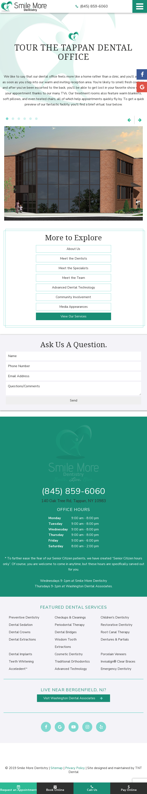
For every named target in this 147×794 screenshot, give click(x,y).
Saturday (55, 546)
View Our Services (73, 316)
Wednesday (58, 529)
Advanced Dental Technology (73, 287)
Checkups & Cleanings (70, 617)
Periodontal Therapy (70, 625)
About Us (73, 249)
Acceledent (18, 669)
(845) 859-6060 (91, 6)
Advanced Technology (71, 669)
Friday (53, 540)
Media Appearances (73, 307)
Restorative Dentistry (116, 625)
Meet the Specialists (73, 268)
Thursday (55, 535)
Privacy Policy (75, 768)
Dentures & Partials (115, 639)
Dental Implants (20, 654)
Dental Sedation (21, 625)
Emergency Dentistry (116, 669)
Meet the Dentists (73, 258)
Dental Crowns (19, 632)
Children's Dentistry (115, 617)
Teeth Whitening (21, 661)
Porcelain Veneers (113, 654)
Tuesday (55, 523)
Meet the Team (73, 278)
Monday (54, 518)
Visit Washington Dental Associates (73, 698)
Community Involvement (73, 297)
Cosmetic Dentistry (69, 654)
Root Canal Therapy (115, 632)
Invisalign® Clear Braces (118, 661)
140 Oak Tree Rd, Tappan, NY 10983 (73, 501)
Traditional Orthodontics (72, 661)
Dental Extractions (22, 639)
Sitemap (57, 768)
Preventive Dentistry (24, 617)
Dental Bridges (66, 632)
